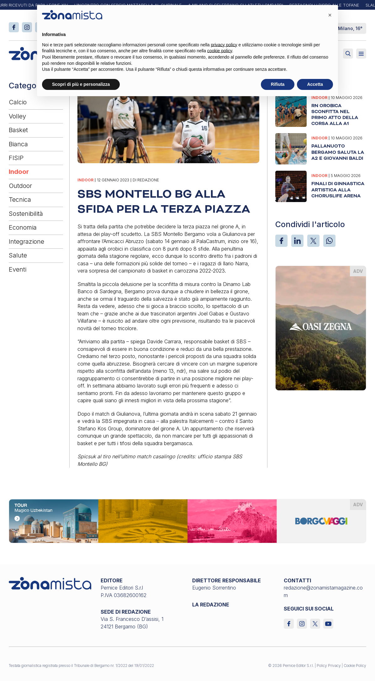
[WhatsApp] (329, 241)
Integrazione (26, 241)
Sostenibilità (26, 213)
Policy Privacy (329, 665)
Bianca (18, 144)
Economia (23, 227)
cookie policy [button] (219, 50)
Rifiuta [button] (278, 84)
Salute (18, 255)
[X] (313, 241)
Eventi (17, 269)
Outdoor (20, 186)
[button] (330, 15)
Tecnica (20, 199)
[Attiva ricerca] (348, 54)
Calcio (18, 102)
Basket (18, 130)
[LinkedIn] (297, 241)
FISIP (16, 158)
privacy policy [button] (224, 44)
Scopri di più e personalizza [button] (81, 84)
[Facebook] (281, 241)
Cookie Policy (355, 665)
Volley (17, 116)
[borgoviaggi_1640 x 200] (187, 520)
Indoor (19, 171)
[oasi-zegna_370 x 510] (321, 327)
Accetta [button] (315, 84)
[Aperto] (361, 54)
